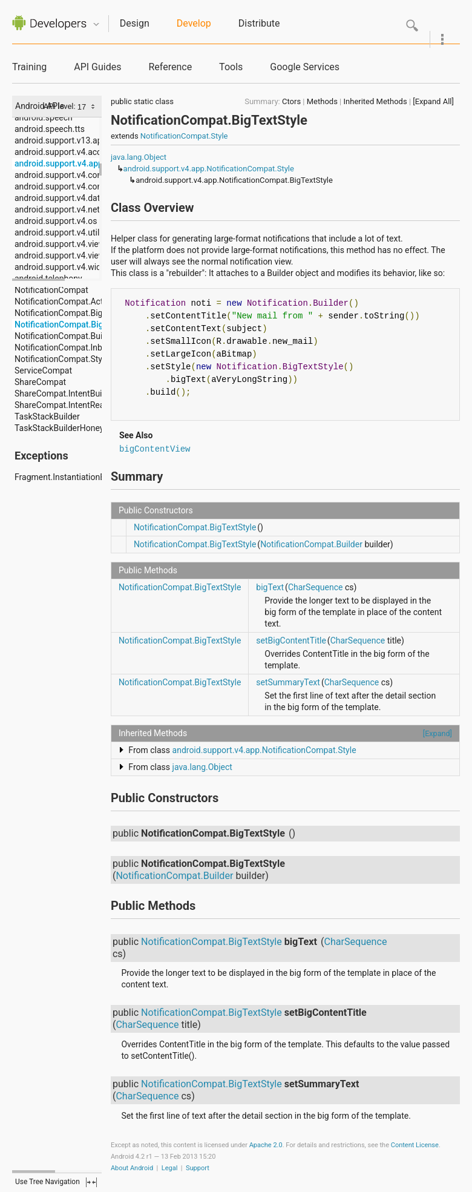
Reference (170, 67)
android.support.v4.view (60, 244)
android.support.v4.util (57, 232)
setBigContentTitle (291, 640)
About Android (132, 1168)
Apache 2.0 (266, 1145)
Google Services (304, 67)
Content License (415, 1145)
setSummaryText (288, 682)
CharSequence (315, 587)
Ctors (291, 101)
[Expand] (437, 733)
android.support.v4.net (57, 209)
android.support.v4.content (66, 175)
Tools (231, 67)
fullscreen (91, 1182)
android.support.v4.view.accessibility (84, 255)
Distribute (259, 23)
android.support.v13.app (61, 140)
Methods (322, 101)
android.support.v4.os (56, 221)
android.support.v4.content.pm (73, 186)
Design (134, 23)
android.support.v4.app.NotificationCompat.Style (208, 168)
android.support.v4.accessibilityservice (88, 152)
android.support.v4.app (59, 163)
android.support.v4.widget (64, 267)
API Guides (97, 67)
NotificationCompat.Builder (311, 544)
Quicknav (96, 24)
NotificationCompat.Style (184, 135)
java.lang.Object (138, 157)
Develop (194, 23)
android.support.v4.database (69, 198)
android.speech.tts (50, 129)
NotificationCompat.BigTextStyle (195, 527)
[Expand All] (433, 101)
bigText (270, 587)
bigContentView (155, 449)
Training (29, 67)
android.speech (44, 117)
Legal (170, 1168)
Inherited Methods (375, 101)
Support (197, 1168)
